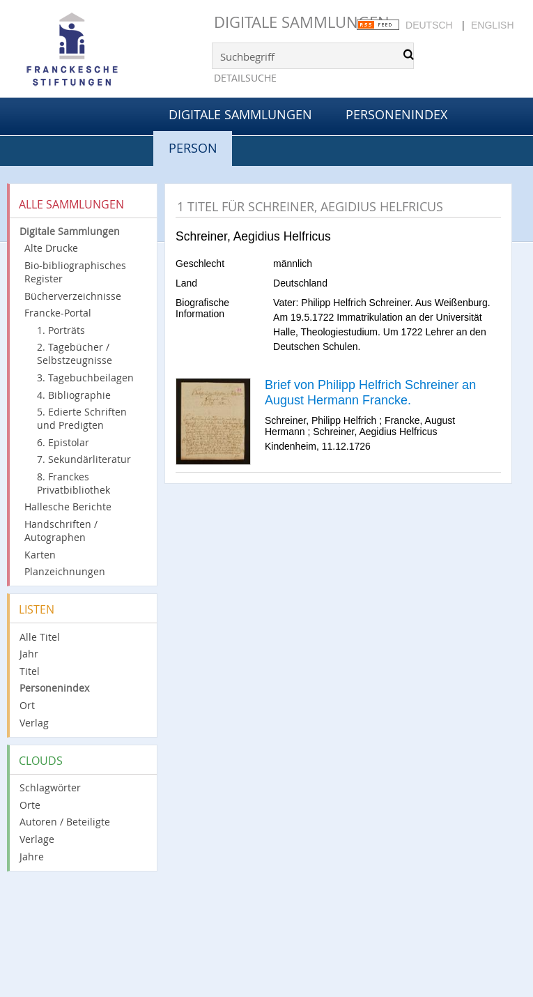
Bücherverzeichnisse (72, 296)
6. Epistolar (63, 442)
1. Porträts (61, 330)
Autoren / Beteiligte (65, 821)
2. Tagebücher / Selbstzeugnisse (74, 353)
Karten (40, 554)
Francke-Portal (57, 312)
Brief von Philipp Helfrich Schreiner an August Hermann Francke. (370, 392)
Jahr (29, 653)
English (492, 25)
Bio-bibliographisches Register (75, 272)
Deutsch (429, 25)
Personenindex (396, 114)
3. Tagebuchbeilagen (85, 377)
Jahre (32, 856)
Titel (30, 671)
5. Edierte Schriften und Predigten (82, 418)
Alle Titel (40, 637)
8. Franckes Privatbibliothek (73, 483)
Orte (30, 805)
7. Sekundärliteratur (84, 459)
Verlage (37, 839)
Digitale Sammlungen (301, 22)
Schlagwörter (50, 787)
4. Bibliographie (74, 395)
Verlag (34, 722)
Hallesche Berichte (67, 506)
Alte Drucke (51, 247)
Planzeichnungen (64, 571)
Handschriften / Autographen (61, 530)
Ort (27, 705)
